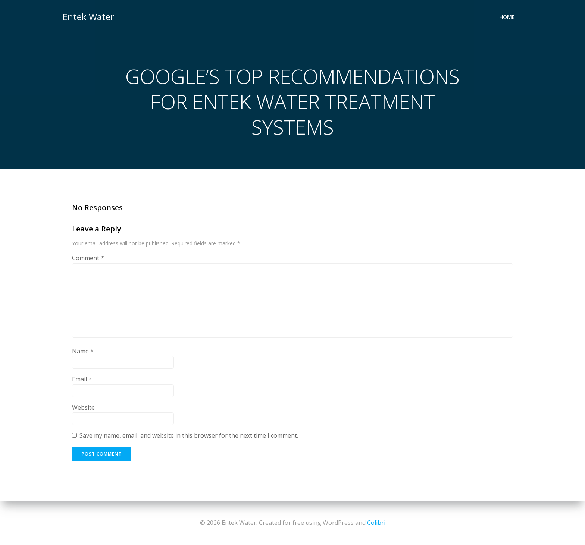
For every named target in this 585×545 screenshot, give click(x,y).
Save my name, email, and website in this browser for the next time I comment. (188, 435)
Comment (88, 258)
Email (82, 379)
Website (83, 407)
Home (507, 17)
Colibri (376, 523)
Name (83, 351)
